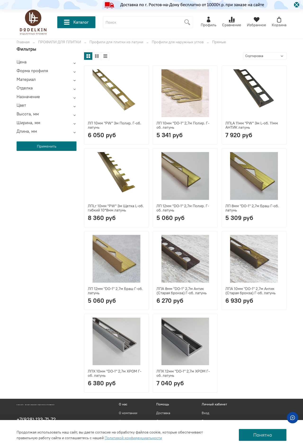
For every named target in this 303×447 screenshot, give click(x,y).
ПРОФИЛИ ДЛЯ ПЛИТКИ (59, 41)
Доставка (163, 413)
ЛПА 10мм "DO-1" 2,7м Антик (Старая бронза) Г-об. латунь (250, 290)
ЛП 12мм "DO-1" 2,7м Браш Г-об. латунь (115, 290)
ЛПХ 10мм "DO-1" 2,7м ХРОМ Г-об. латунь (114, 373)
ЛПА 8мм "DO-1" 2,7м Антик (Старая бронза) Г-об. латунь (181, 290)
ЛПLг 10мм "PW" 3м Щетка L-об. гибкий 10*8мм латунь (116, 207)
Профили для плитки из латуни (116, 41)
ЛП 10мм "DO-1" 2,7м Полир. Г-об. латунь (182, 125)
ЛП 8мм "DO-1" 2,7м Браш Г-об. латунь (252, 207)
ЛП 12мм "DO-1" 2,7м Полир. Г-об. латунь (182, 207)
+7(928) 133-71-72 (36, 419)
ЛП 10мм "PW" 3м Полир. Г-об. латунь (114, 125)
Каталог (76, 22)
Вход (205, 413)
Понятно (262, 435)
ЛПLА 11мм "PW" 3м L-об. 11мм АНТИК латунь (251, 125)
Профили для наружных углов (178, 41)
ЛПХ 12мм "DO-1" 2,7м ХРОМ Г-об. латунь (183, 373)
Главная (23, 41)
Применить (46, 146)
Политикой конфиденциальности (133, 437)
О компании (128, 413)
